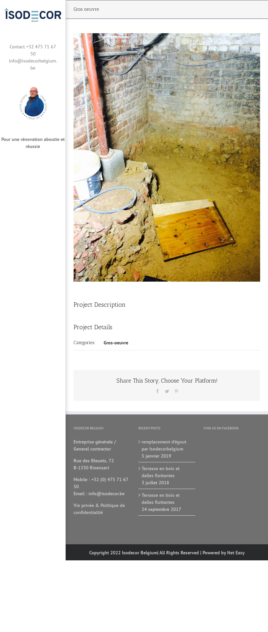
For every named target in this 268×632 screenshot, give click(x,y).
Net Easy (236, 553)
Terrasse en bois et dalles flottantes (161, 472)
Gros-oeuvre (116, 343)
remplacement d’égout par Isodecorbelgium (164, 445)
